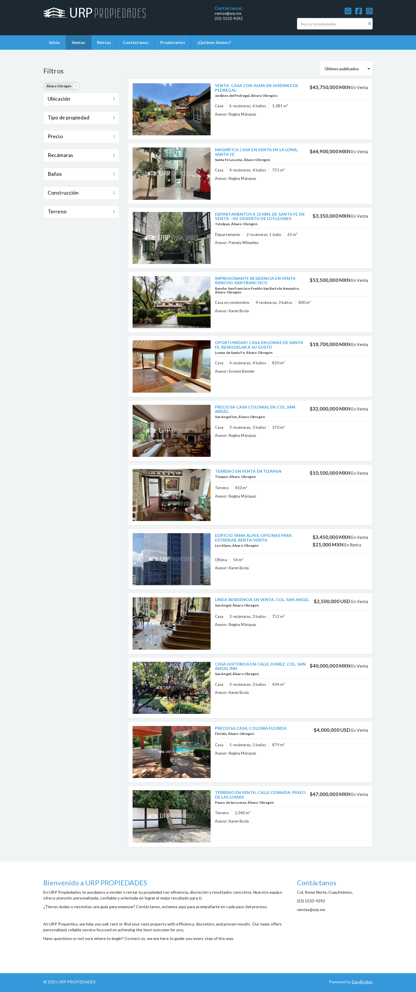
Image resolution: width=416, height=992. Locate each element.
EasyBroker (362, 981)
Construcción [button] (81, 192)
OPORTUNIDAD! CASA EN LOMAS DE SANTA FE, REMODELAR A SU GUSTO (259, 344)
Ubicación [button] (81, 98)
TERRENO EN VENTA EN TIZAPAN (248, 471)
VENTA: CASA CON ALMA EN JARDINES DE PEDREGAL (257, 87)
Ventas (79, 42)
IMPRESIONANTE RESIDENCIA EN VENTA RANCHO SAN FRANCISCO (255, 280)
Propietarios (172, 42)
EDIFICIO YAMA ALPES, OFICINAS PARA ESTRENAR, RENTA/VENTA (253, 537)
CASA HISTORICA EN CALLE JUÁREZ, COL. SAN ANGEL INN (260, 666)
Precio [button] (81, 136)
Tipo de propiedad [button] (81, 117)
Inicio (54, 42)
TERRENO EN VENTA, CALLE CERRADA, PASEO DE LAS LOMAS (260, 794)
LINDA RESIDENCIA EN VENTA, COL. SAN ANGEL (262, 599)
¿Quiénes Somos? (214, 42)
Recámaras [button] (81, 155)
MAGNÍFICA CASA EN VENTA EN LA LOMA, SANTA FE (256, 151)
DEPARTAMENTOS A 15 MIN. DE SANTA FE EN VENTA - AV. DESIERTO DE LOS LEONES (259, 216)
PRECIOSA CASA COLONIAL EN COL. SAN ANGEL (255, 409)
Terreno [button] (81, 211)
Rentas (104, 42)
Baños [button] (81, 174)
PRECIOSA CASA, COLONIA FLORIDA (251, 728)
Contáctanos (135, 42)
